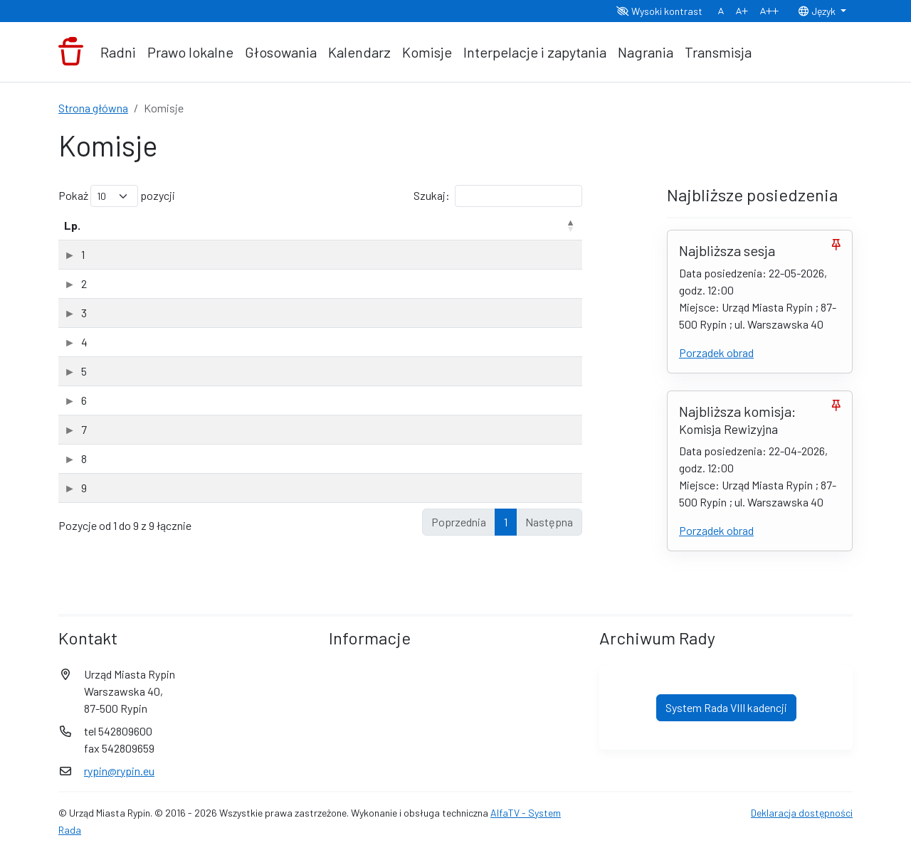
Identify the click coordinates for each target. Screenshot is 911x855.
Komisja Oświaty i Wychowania (179, 376)
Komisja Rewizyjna (150, 405)
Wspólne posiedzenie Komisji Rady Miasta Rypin (220, 522)
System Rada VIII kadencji (726, 710)
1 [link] (505, 556)
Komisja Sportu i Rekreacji (168, 492)
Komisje (427, 51)
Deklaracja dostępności (802, 815)
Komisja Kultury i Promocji (168, 347)
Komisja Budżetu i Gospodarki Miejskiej (198, 317)
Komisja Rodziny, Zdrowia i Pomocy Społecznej (218, 434)
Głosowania (281, 51)
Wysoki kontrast (659, 11)
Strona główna (93, 108)
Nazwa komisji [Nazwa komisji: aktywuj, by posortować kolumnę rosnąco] (142, 242)
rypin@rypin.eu (119, 773)
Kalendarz (359, 51)
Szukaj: (498, 196)
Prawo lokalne (190, 51)
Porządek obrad (716, 352)
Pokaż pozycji (116, 196)
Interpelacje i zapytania (534, 51)
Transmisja (718, 51)
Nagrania (645, 51)
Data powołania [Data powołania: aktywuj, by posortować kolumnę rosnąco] (511, 233)
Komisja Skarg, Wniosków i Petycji (187, 463)
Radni (118, 51)
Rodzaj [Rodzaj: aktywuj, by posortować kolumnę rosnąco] (441, 242)
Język (817, 11)
